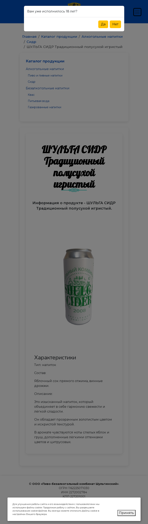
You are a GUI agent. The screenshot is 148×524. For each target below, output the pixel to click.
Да (103, 24)
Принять (126, 513)
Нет (115, 24)
